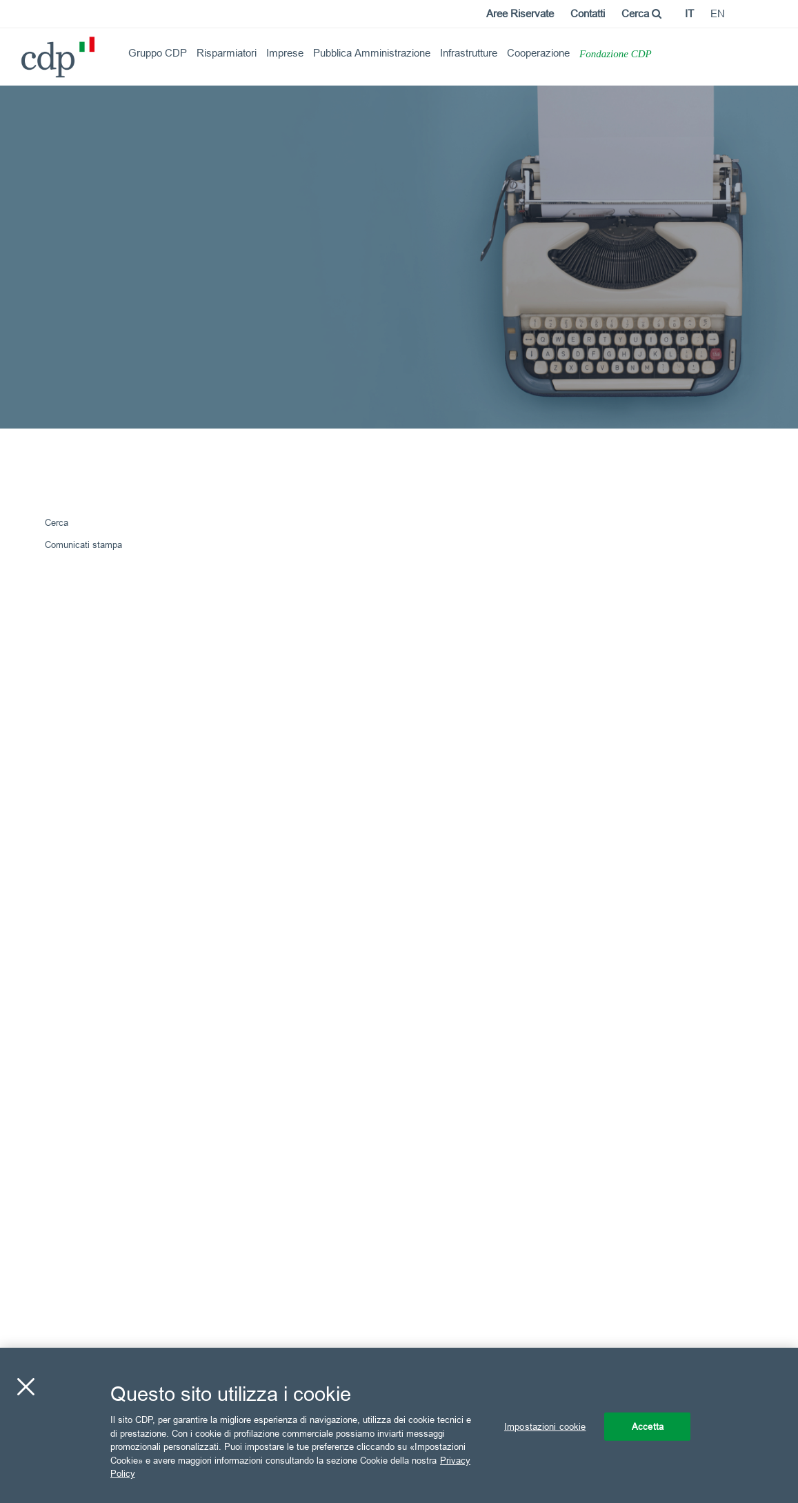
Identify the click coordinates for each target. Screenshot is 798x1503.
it (689, 13)
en (717, 13)
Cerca (641, 13)
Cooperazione (538, 53)
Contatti (587, 13)
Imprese (284, 53)
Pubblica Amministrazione (371, 53)
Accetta (648, 1425)
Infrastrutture (468, 53)
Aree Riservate (520, 13)
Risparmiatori (227, 53)
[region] (399, 1425)
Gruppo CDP (157, 53)
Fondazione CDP (615, 53)
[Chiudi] (25, 1386)
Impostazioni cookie (545, 1425)
